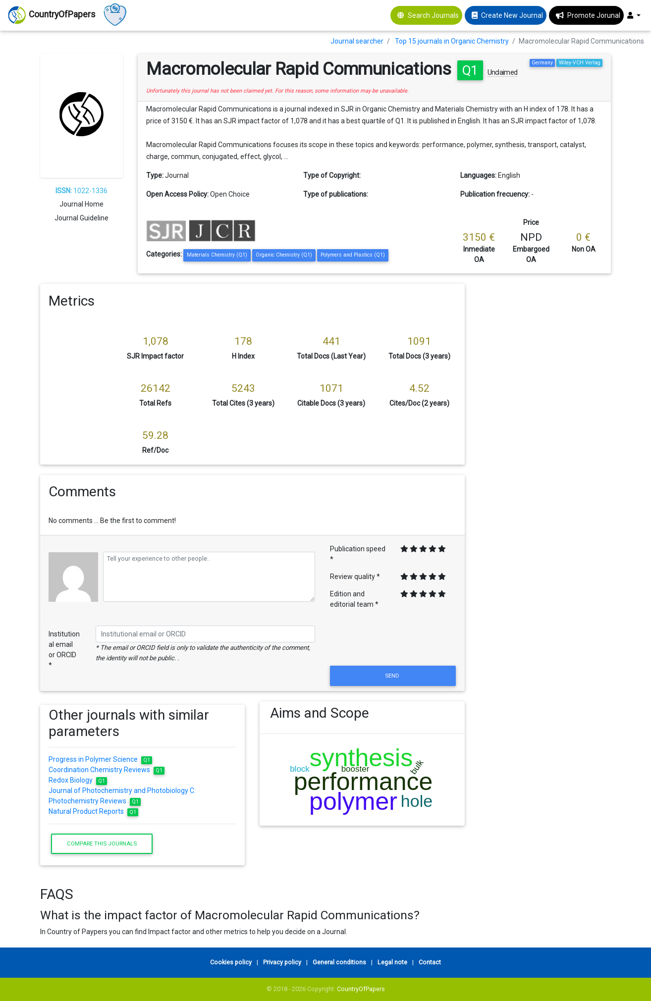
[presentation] (393, 639)
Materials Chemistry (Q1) (217, 255)
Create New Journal (512, 15)
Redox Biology (78, 780)
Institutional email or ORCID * (64, 649)
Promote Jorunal (593, 15)
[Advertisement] (545, 432)
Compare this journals (102, 843)
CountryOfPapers (361, 989)
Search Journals (433, 15)
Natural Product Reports (93, 811)
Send (393, 675)
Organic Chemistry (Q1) (284, 255)
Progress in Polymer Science (100, 759)
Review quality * (355, 576)
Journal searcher (356, 41)
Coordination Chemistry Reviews (106, 770)
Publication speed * (357, 554)
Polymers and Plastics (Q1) (353, 255)
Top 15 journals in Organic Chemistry (452, 41)
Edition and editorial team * (354, 599)
